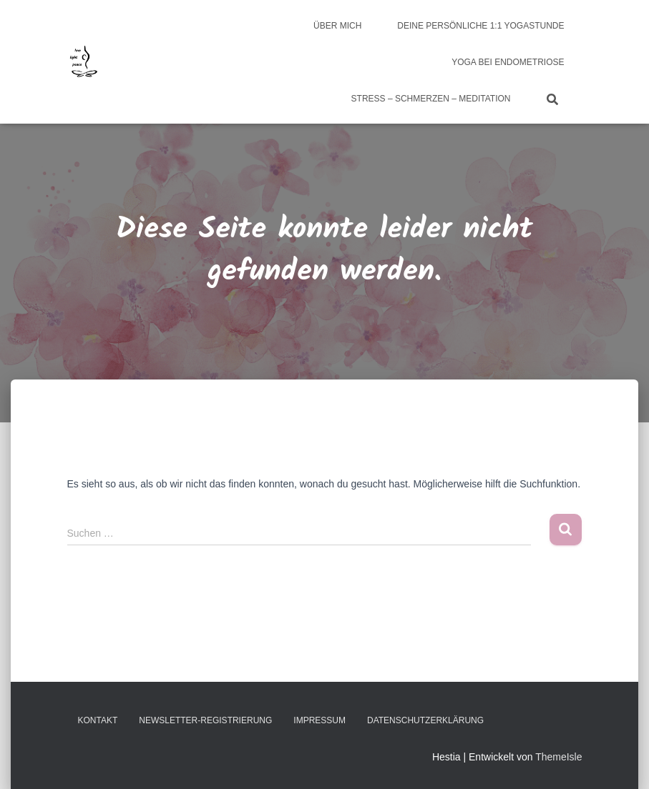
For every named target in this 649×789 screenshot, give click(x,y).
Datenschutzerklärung (425, 720)
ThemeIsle (558, 757)
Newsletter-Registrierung (205, 720)
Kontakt (98, 720)
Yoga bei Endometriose (508, 62)
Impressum (319, 720)
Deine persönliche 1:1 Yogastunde (480, 26)
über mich (337, 26)
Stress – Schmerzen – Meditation (431, 99)
